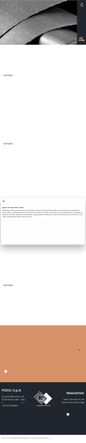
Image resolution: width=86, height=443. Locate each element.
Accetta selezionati (43, 241)
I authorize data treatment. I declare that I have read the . (39, 372)
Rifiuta (16, 241)
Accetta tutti (70, 241)
